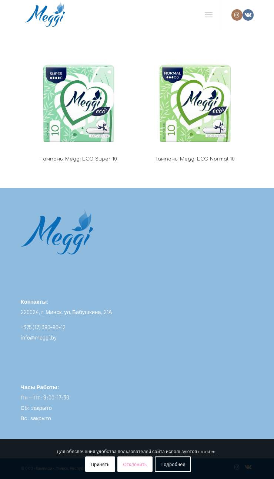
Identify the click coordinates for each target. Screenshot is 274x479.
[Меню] (209, 15)
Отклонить (135, 464)
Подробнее (173, 464)
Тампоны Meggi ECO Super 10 (78, 159)
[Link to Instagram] (237, 15)
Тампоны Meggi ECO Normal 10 (195, 159)
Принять (100, 464)
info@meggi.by (39, 337)
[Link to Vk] (248, 15)
